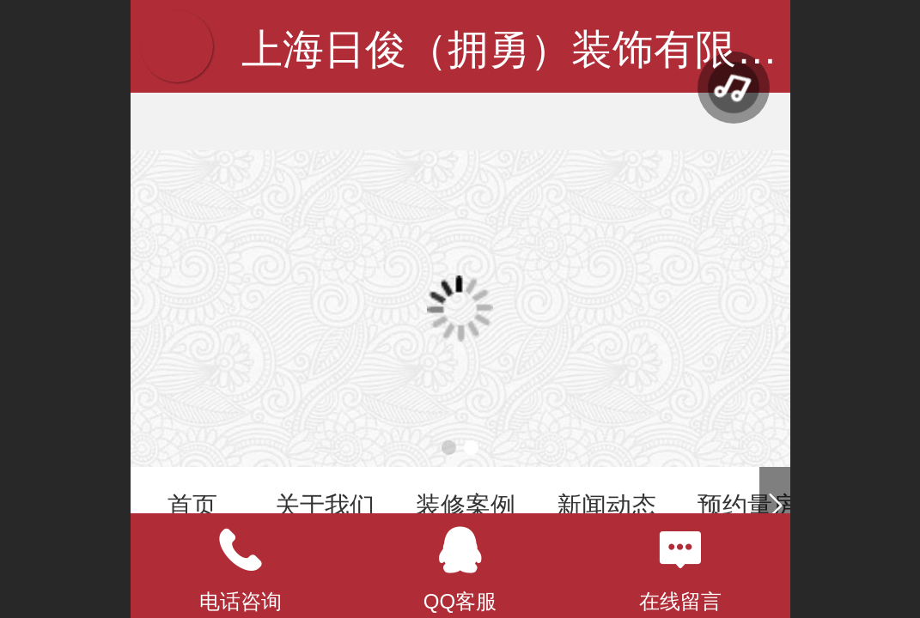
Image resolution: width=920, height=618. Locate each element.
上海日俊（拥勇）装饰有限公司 (530, 49)
